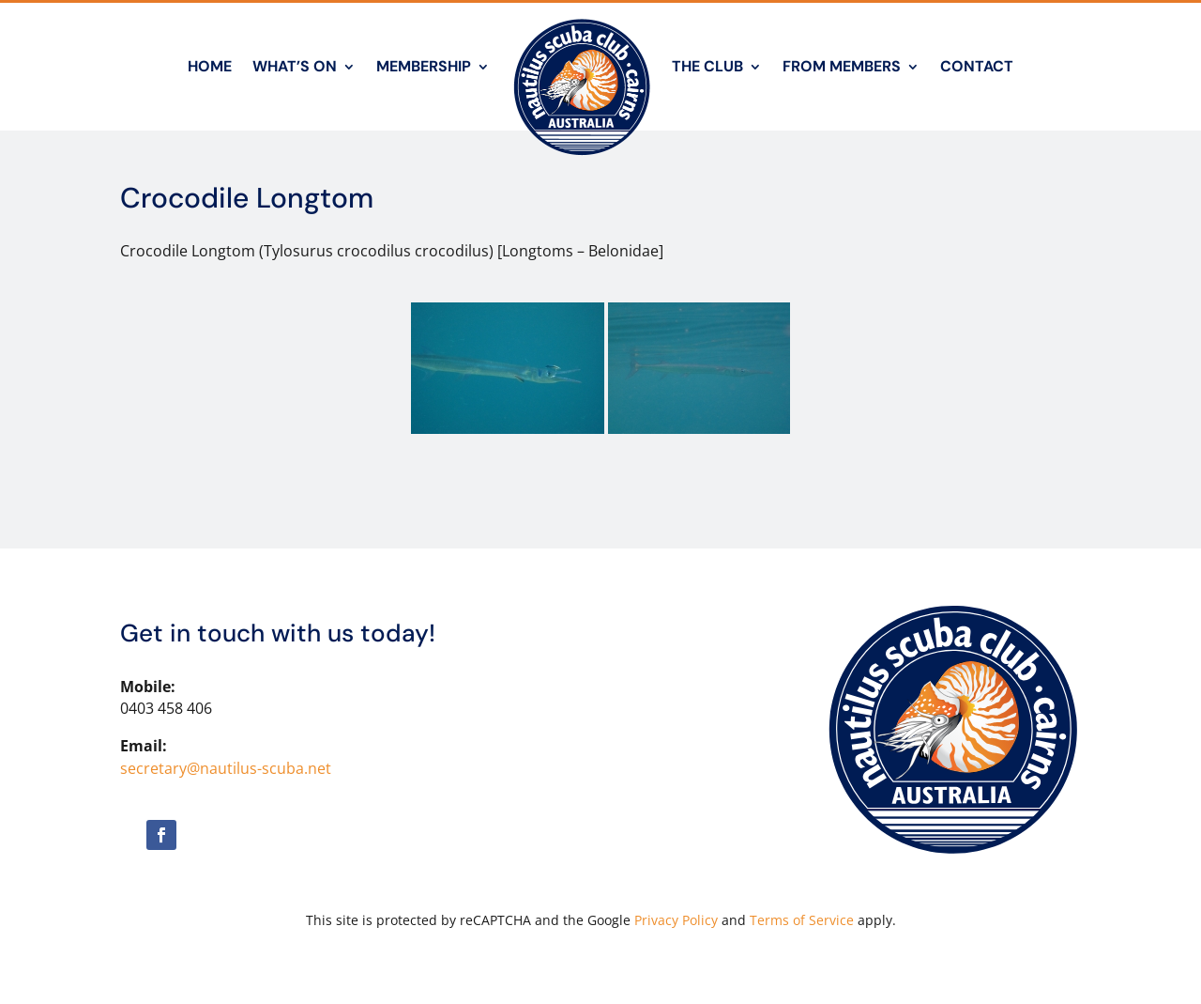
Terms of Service (802, 920)
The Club (707, 66)
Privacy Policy (676, 920)
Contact (976, 66)
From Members (842, 66)
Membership (423, 66)
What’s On (294, 66)
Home (210, 66)
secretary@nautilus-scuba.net (225, 768)
